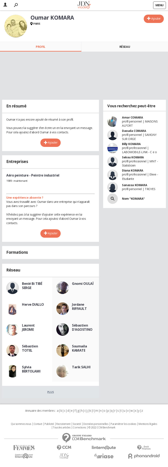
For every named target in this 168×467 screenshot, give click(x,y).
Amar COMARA (132, 117)
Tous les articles (62, 427)
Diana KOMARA (132, 170)
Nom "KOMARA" (133, 199)
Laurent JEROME (28, 327)
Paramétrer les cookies (123, 424)
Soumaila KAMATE (79, 348)
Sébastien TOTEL (30, 348)
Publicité (49, 424)
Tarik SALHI (81, 367)
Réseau (124, 47)
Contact (38, 424)
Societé (77, 424)
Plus (50, 392)
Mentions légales (148, 424)
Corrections (79, 427)
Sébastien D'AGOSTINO (82, 327)
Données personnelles (95, 424)
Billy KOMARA (131, 144)
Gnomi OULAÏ (83, 283)
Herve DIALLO (33, 304)
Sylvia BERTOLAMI (31, 369)
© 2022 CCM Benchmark (101, 427)
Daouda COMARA (134, 131)
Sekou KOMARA (133, 157)
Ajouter (156, 18)
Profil (40, 47)
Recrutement (63, 424)
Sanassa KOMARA (134, 185)
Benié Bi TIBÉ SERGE (32, 285)
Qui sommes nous (21, 424)
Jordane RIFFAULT (79, 306)
